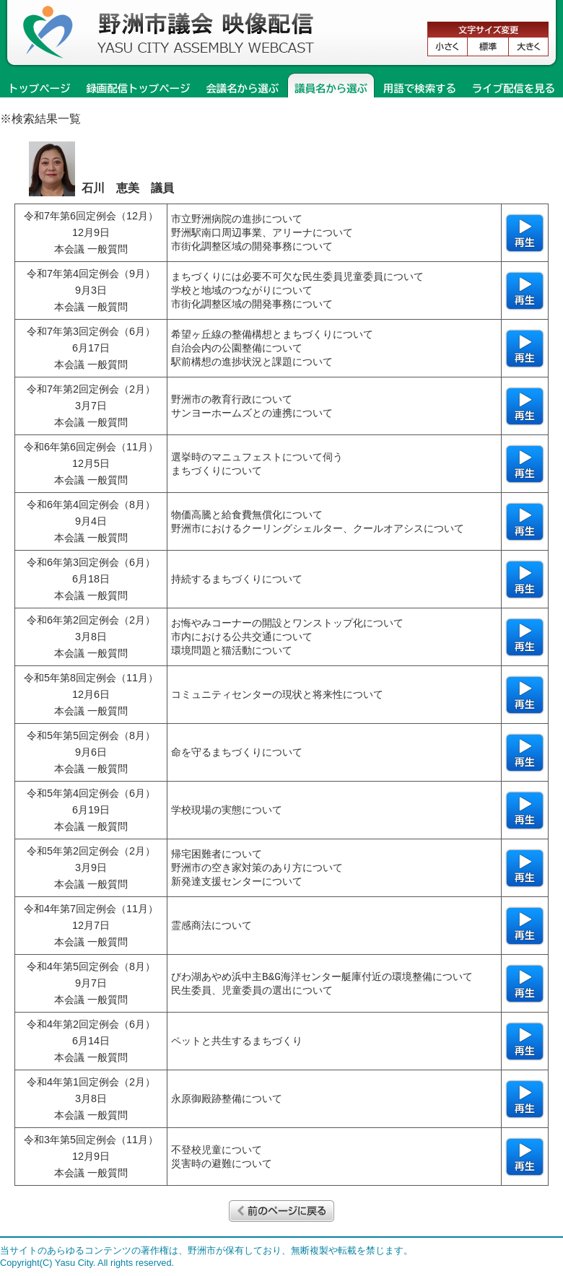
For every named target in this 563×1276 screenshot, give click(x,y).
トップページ (39, 88)
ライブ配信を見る (513, 88)
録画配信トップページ (138, 88)
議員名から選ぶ (330, 88)
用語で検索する (419, 88)
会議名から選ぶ (242, 88)
